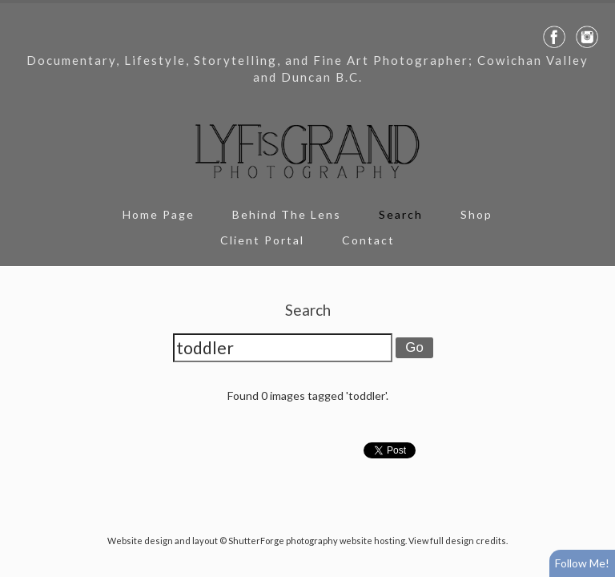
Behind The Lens (286, 214)
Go (414, 347)
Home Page (159, 214)
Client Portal (262, 240)
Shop (476, 214)
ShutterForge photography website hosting (316, 540)
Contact (368, 240)
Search (401, 214)
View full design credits (457, 540)
